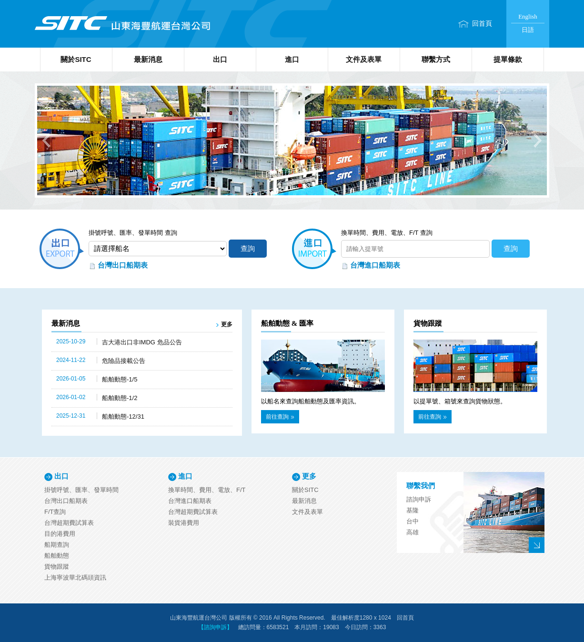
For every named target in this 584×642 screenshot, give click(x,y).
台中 (412, 521)
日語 (528, 29)
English (527, 16)
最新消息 (148, 59)
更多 (226, 324)
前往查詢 (280, 416)
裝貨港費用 (183, 522)
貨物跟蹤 (56, 566)
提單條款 (507, 59)
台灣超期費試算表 (69, 522)
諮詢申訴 (418, 499)
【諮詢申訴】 (215, 627)
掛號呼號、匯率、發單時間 (81, 489)
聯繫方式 (436, 59)
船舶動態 (56, 555)
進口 (292, 59)
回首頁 (482, 23)
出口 (220, 59)
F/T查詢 (55, 511)
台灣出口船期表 (123, 265)
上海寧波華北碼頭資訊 (75, 577)
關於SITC (75, 59)
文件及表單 (364, 59)
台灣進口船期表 (375, 265)
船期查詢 (56, 544)
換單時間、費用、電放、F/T (207, 489)
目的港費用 (59, 533)
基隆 (412, 510)
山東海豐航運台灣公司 (121, 24)
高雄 (412, 532)
